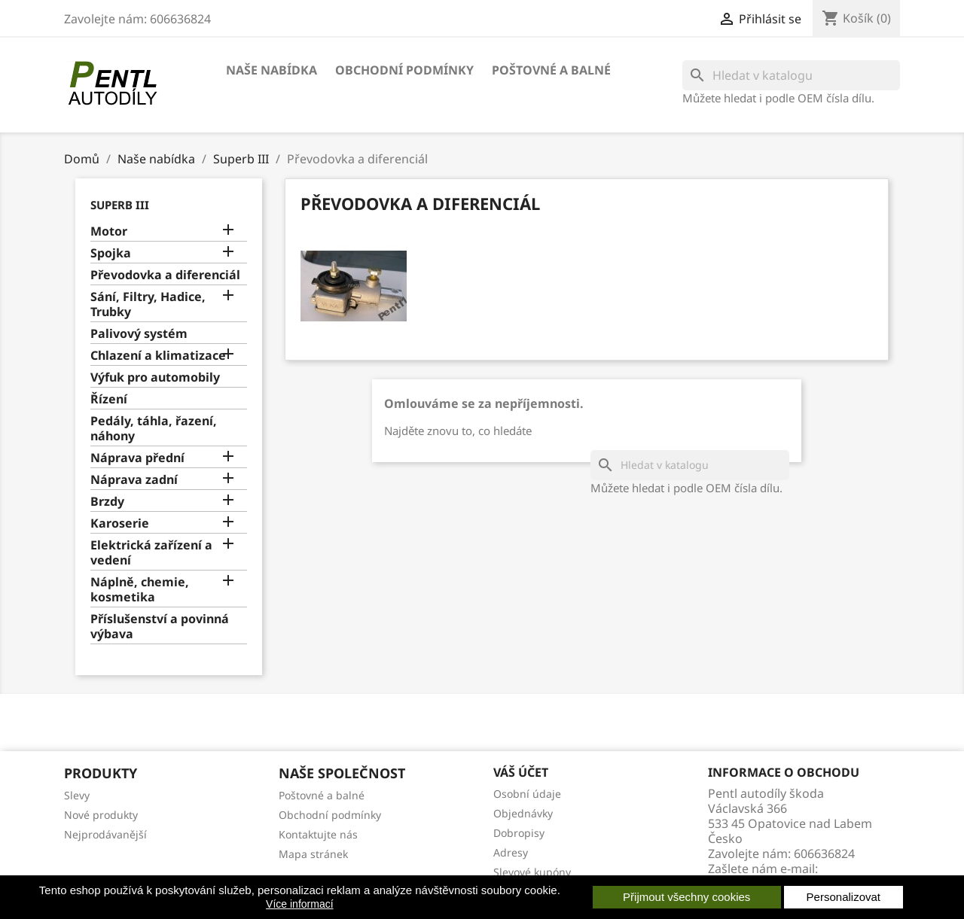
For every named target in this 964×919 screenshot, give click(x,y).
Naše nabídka (271, 70)
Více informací (299, 904)
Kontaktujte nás (318, 834)
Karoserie (119, 523)
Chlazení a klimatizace (158, 356)
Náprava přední (137, 458)
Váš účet (520, 772)
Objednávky (523, 813)
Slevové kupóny (532, 872)
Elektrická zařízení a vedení (151, 552)
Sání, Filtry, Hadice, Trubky (148, 304)
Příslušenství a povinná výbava (159, 626)
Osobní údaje (527, 794)
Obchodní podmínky (404, 70)
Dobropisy (519, 833)
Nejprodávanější (105, 834)
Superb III (119, 204)
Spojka (110, 253)
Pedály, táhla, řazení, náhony (153, 428)
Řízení (108, 399)
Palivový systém (139, 334)
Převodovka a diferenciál (165, 275)
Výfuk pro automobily (155, 377)
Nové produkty (101, 815)
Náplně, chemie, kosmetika (139, 589)
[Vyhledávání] (791, 75)
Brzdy (107, 502)
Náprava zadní (134, 480)
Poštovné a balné (551, 70)
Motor (108, 231)
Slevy (77, 795)
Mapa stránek (313, 854)
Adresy (510, 852)
